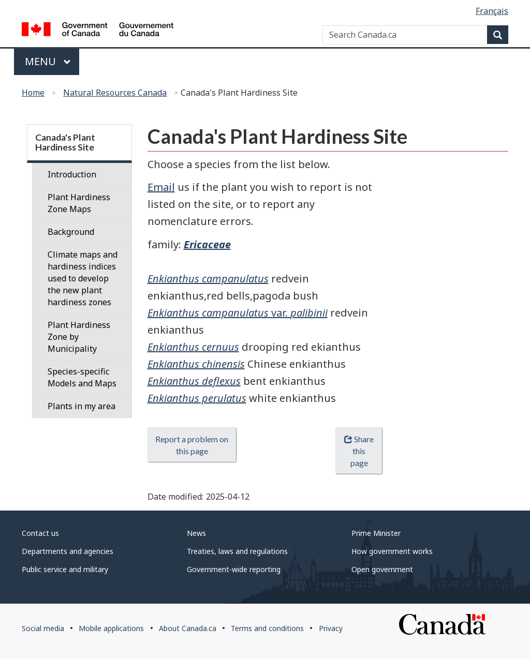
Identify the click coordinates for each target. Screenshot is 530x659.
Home (33, 92)
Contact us (40, 533)
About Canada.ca (187, 628)
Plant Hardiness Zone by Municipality (79, 336)
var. (238, 313)
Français (492, 11)
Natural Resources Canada (115, 92)
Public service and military (65, 569)
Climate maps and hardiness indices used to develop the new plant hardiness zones (82, 278)
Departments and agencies (67, 551)
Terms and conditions (267, 628)
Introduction (72, 174)
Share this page (359, 451)
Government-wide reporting (234, 569)
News (196, 533)
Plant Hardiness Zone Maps (79, 203)
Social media (43, 628)
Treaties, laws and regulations (237, 551)
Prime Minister (376, 533)
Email (161, 187)
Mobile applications (111, 628)
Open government (382, 569)
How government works (392, 551)
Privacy (331, 628)
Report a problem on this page (191, 445)
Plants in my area (81, 406)
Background (71, 231)
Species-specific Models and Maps (82, 377)
